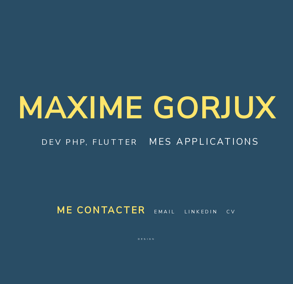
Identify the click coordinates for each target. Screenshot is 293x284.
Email (165, 211)
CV (231, 211)
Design (146, 239)
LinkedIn (201, 211)
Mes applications (204, 142)
